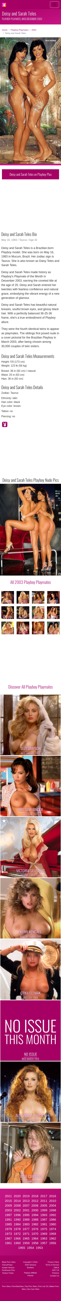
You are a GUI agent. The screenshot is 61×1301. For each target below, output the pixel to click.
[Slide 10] (49, 571)
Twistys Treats (8, 1273)
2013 (26, 1201)
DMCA (56, 1268)
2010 (52, 1201)
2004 (52, 1205)
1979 (8, 1229)
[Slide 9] (45, 571)
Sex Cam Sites (33, 1289)
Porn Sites (6, 1286)
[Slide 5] (28, 571)
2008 (17, 1205)
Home (4, 30)
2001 (26, 1210)
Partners (55, 1273)
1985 (8, 1224)
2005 (43, 1205)
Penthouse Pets (8, 1270)
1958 (34, 1243)
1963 (43, 1238)
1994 (34, 1215)
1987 (43, 1219)
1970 (34, 1233)
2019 (26, 1196)
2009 (8, 1205)
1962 (52, 1238)
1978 (17, 1229)
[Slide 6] (32, 571)
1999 (43, 1210)
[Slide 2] (15, 571)
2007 (26, 1205)
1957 (43, 1243)
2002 (17, 1210)
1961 (8, 1243)
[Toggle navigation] (54, 4)
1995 (26, 1215)
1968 (52, 1233)
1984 (17, 1224)
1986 (52, 1219)
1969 (43, 1233)
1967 (8, 1238)
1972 (17, 1233)
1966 (17, 1238)
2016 (52, 1196)
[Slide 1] (11, 571)
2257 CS (55, 1270)
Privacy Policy (53, 1262)
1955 (21, 1247)
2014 (17, 1201)
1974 (52, 1229)
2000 (34, 1210)
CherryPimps (7, 1265)
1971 (26, 1233)
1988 (34, 1219)
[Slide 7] (37, 571)
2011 (43, 1201)
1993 (43, 1215)
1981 (43, 1224)
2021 (8, 1196)
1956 (52, 1243)
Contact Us (54, 1276)
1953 (39, 1247)
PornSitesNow (17, 1286)
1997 (8, 1215)
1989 (26, 1219)
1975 (43, 1229)
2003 (34, 30)
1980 (52, 1224)
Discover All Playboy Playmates (30, 687)
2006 (34, 1205)
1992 (52, 1215)
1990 (17, 1219)
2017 (43, 1196)
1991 (8, 1219)
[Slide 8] (41, 571)
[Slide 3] (19, 571)
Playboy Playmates (19, 30)
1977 (26, 1229)
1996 (17, 1215)
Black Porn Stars (8, 1262)
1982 (34, 1224)
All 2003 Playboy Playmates (30, 582)
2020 (17, 1196)
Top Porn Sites (31, 1286)
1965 (26, 1238)
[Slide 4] (24, 571)
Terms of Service (52, 1265)
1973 (8, 1233)
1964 (34, 1238)
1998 (52, 1210)
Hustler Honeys (8, 1268)
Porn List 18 (43, 1286)
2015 (8, 1201)
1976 (34, 1229)
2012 (34, 1201)
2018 (34, 1196)
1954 (30, 1247)
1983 (26, 1224)
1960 (17, 1243)
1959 (26, 1243)
